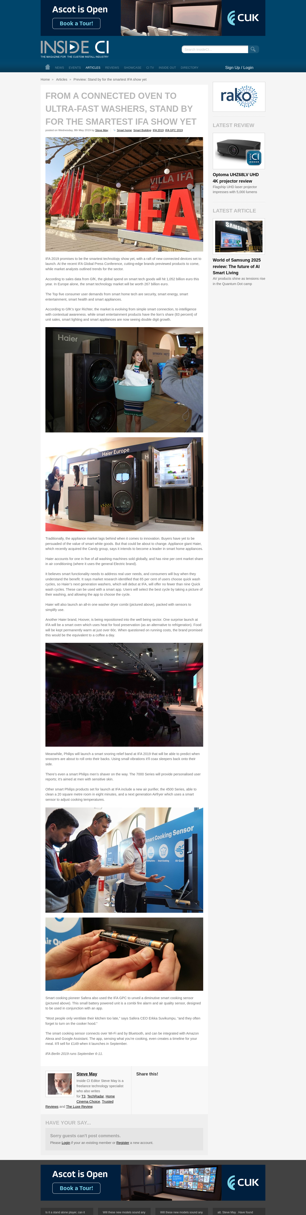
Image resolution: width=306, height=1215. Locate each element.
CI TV (150, 67)
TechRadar (95, 1096)
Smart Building (142, 130)
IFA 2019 (158, 130)
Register (122, 1143)
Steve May (101, 130)
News (59, 67)
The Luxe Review (79, 1107)
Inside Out (167, 67)
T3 (84, 1096)
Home (47, 67)
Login (66, 1143)
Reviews (112, 67)
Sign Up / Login (239, 67)
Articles (93, 67)
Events (75, 67)
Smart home (124, 130)
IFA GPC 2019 (174, 130)
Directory (189, 67)
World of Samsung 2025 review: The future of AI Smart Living (237, 266)
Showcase (133, 67)
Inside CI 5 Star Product (254, 158)
